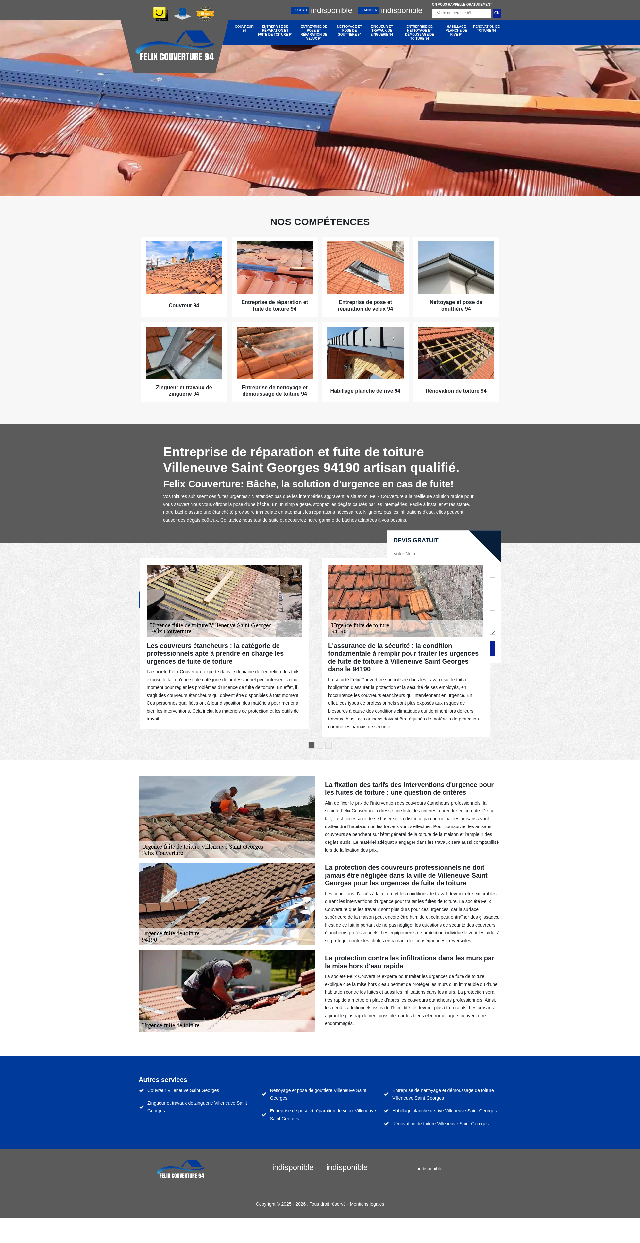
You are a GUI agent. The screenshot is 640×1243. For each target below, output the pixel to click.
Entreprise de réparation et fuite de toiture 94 (275, 30)
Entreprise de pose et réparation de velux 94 (314, 32)
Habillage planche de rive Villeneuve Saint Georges (444, 1110)
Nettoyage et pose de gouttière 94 (349, 30)
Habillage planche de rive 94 (456, 30)
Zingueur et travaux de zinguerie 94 (382, 30)
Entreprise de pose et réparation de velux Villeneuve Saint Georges (323, 1114)
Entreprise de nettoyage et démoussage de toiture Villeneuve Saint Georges (443, 1094)
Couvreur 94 (244, 28)
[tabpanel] (224, 643)
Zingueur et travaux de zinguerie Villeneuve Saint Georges (197, 1106)
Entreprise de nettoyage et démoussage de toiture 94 (419, 32)
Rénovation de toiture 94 (486, 28)
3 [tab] (328, 745)
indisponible (321, 10)
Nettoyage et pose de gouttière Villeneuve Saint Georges (318, 1094)
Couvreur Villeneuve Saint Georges (183, 1090)
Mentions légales (367, 1204)
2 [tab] (320, 745)
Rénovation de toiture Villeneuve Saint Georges (440, 1123)
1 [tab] (311, 745)
